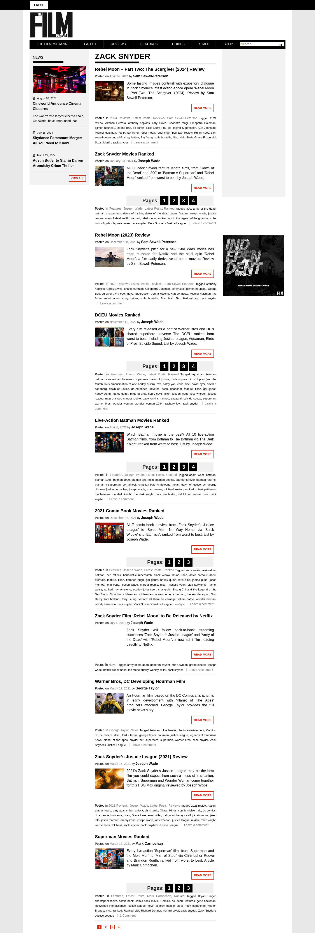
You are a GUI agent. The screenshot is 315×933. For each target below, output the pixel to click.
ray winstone (123, 589)
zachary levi (172, 403)
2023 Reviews (119, 283)
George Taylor (147, 688)
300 (188, 208)
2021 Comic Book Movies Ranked (129, 510)
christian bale (147, 484)
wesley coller (158, 669)
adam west (196, 474)
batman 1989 (121, 479)
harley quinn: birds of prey (129, 393)
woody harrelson (105, 603)
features (190, 900)
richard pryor (171, 910)
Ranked (169, 208)
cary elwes (159, 122)
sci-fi (119, 136)
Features (149, 43)
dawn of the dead (156, 213)
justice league (179, 734)
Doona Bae (124, 127)
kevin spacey (156, 905)
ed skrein (138, 127)
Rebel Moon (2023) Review (122, 234)
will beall (117, 824)
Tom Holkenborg (187, 297)
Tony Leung (128, 598)
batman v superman (108, 378)
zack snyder (120, 141)
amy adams (120, 809)
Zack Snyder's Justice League (167, 222)
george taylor (147, 734)
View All (77, 178)
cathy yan (169, 383)
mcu (163, 584)
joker (167, 393)
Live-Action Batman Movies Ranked (132, 419)
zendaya (178, 603)
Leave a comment (146, 141)
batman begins (164, 479)
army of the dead (204, 208)
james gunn (200, 579)
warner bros (103, 403)
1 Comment (128, 915)
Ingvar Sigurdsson (184, 127)
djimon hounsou (105, 127)
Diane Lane (139, 814)
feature (183, 213)
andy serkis (193, 569)
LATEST (90, 43)
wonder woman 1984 (149, 403)
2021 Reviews (118, 805)
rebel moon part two (170, 132)
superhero (151, 739)
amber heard (103, 809)
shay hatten (131, 136)
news (98, 739)
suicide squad (192, 398)
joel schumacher (116, 488)
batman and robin (142, 479)
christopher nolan (168, 484)
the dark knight (121, 493)
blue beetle (169, 730)
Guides (178, 43)
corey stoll (178, 288)
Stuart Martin (103, 141)
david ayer (198, 383)
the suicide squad (198, 593)
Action (211, 805)
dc (204, 484)
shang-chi (164, 589)
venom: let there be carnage (157, 598)
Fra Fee (166, 127)
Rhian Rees (201, 132)
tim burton (169, 493)
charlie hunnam (134, 288)
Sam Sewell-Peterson (150, 75)
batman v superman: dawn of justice (119, 213)
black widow (162, 574)
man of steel (113, 217)
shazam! (176, 398)
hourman (163, 734)
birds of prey (179, 378)
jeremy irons (127, 819)
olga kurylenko (197, 584)
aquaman (197, 374)
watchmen (123, 222)
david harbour (198, 574)
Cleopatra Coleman (203, 122)
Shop (228, 43)
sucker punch (166, 217)
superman (209, 398)
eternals (100, 579)
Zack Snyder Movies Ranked (124, 153)
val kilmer (184, 493)
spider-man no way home (154, 593)
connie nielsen (187, 809)
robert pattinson (205, 488)
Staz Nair (179, 136)
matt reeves (154, 488)
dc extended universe (145, 388)
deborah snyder (160, 664)
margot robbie (132, 398)
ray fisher (133, 132)
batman (210, 374)
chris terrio (151, 809)
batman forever (185, 479)
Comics (210, 730)
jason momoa (109, 819)
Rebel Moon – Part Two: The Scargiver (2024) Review (150, 68)
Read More (202, 107)
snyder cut (136, 739)
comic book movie (147, 900)
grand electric (197, 664)
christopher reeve (106, 900)
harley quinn (103, 393)
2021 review (198, 805)
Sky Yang (147, 136)
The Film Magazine (53, 43)
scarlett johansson (144, 589)
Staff (204, 43)
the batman (102, 493)
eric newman (180, 664)
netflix (121, 132)
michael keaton (173, 488)
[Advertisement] (253, 117)
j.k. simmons (200, 814)
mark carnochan (195, 905)
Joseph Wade (149, 160)
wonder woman (123, 403)
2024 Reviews (120, 117)
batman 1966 (103, 479)
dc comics (106, 734)
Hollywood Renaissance (110, 905)
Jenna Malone (160, 293)
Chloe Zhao (179, 574)
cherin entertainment (191, 730)
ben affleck (129, 484)
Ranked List (131, 910)
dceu (174, 213)
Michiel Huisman (105, 132)
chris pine (183, 383)
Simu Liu (115, 593)
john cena (113, 584)
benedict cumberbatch (137, 574)
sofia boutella (162, 136)
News (112, 664)
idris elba (184, 579)
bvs (159, 383)
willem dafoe (186, 598)
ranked (135, 217)
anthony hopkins (139, 122)
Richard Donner (151, 910)
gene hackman (206, 900)
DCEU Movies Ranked (117, 314)
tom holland (111, 598)
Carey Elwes (114, 288)
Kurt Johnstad (207, 127)
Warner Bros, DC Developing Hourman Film (140, 681)
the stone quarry (138, 669)
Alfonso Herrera (115, 122)
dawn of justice (119, 388)
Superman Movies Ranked (122, 836)
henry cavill (155, 393)
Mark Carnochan (149, 843)
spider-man (129, 593)
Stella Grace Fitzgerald (200, 136)
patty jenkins (151, 398)
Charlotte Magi (178, 122)
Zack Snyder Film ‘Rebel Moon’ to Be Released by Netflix (154, 615)
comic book (126, 900)
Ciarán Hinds (168, 809)
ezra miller (154, 814)
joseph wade (198, 213)
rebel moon (147, 132)
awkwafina (209, 569)
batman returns (206, 479)
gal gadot (209, 388)
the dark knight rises (147, 493)
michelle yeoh (177, 584)
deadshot (176, 388)
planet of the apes (116, 739)
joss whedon (198, 393)
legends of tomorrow (202, 734)
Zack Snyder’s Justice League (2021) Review (141, 756)
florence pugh (135, 579)
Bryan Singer (206, 895)
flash (198, 388)
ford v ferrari (130, 734)
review (188, 132)
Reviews (118, 43)
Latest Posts (141, 117)
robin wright (208, 819)
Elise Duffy (153, 127)
